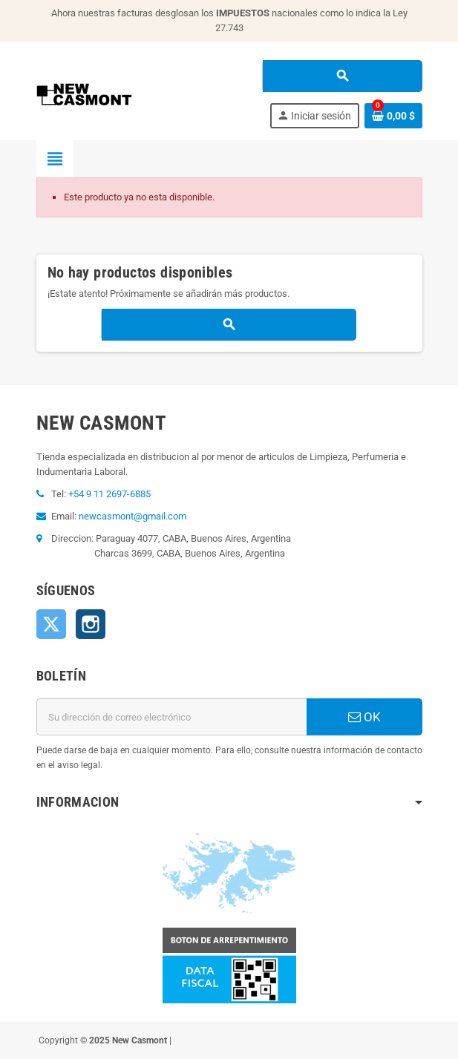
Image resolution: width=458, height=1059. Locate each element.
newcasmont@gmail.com (132, 516)
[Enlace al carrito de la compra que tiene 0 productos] (393, 115)
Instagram (90, 624)
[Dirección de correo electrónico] (171, 716)
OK (364, 716)
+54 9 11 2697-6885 (109, 493)
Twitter (51, 624)
